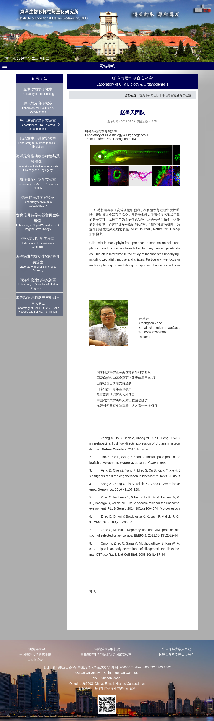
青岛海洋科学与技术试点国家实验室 (105, 654)
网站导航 (107, 66)
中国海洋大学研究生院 (35, 654)
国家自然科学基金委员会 (176, 654)
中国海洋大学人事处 (176, 649)
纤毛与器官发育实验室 (176, 95)
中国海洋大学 (35, 649)
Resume (144, 337)
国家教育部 (35, 660)
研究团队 (153, 95)
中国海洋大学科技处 (106, 649)
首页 (142, 95)
